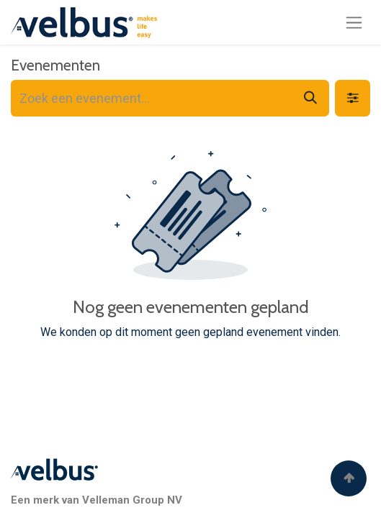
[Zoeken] (310, 98)
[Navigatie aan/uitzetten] (354, 22)
